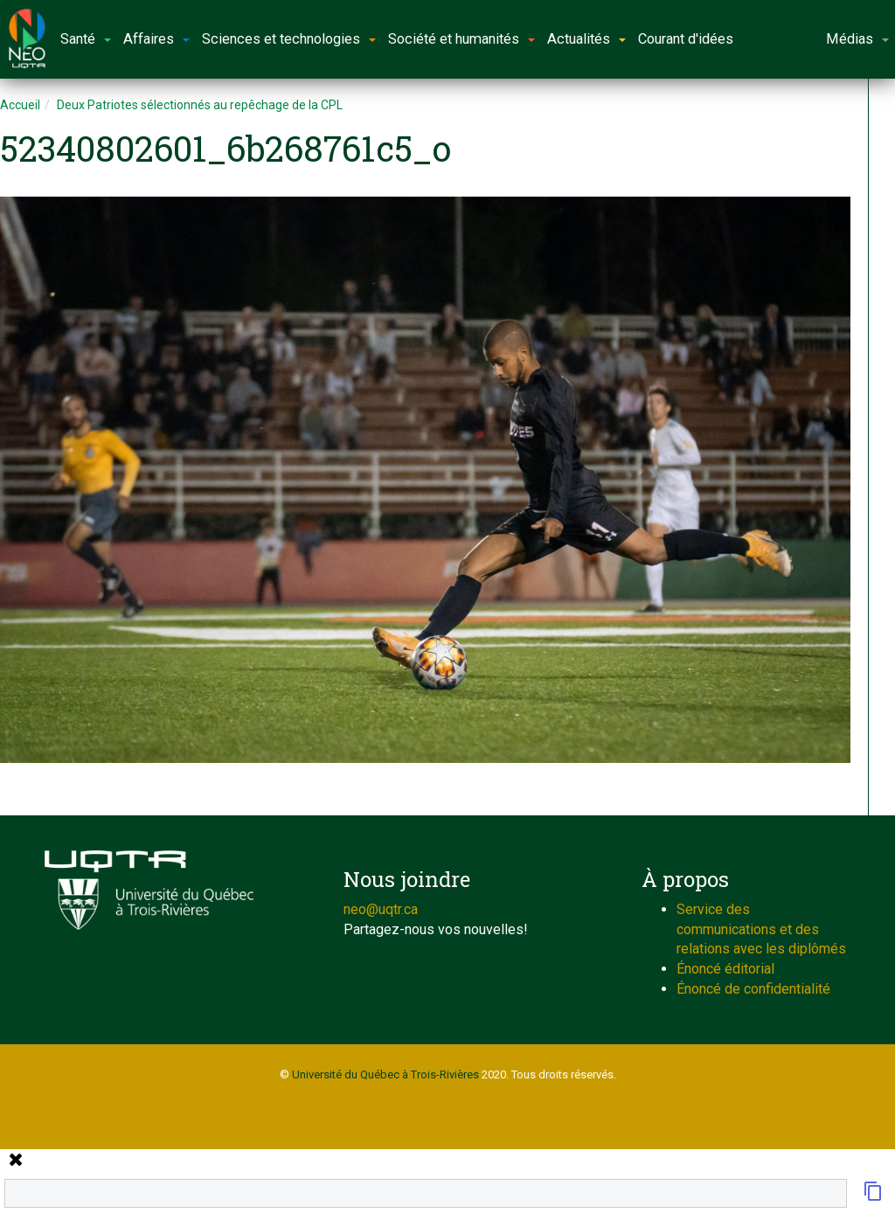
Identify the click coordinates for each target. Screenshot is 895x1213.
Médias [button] (857, 39)
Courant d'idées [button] (685, 39)
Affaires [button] (156, 39)
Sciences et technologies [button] (289, 39)
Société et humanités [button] (461, 39)
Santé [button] (85, 39)
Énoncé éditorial (725, 968)
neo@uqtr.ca (380, 909)
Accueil (20, 105)
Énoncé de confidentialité (753, 989)
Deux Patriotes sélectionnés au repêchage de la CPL (200, 105)
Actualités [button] (586, 39)
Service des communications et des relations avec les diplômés (761, 929)
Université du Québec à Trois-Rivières (385, 1074)
